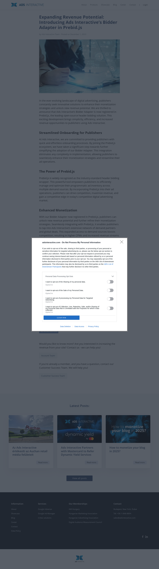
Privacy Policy (93, 326)
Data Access (79, 326)
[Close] (122, 242)
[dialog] (79, 284)
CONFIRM (61, 318)
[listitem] (79, 276)
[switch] (110, 281)
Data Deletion (65, 326)
